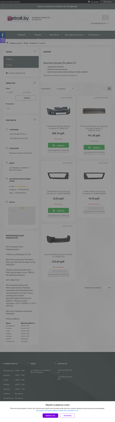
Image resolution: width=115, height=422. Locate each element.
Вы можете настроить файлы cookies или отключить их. (56, 410)
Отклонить (68, 415)
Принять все (50, 415)
